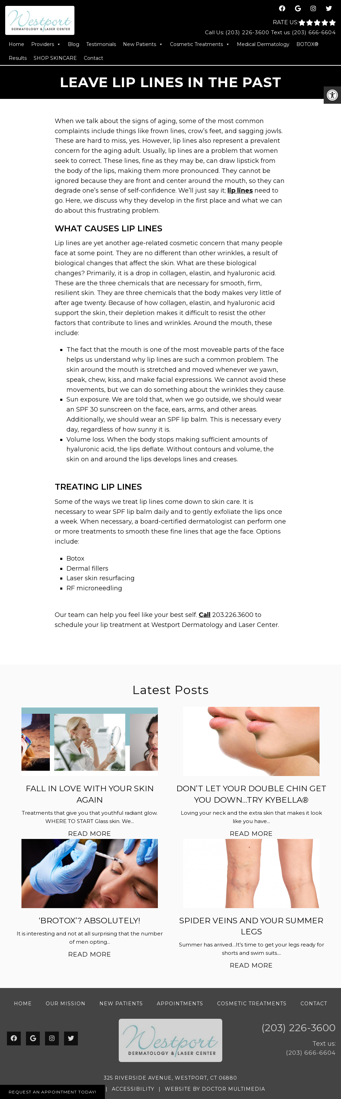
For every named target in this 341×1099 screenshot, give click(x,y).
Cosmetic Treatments (200, 44)
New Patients (143, 44)
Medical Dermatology (263, 44)
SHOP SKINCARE (55, 58)
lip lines (240, 190)
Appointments (180, 1003)
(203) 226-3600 (247, 32)
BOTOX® (307, 44)
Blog (73, 44)
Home (16, 44)
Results (18, 58)
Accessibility (133, 1089)
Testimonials (101, 44)
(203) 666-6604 (314, 32)
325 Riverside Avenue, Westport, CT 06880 (170, 1078)
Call (204, 615)
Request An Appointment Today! (52, 1092)
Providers (46, 44)
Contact (93, 58)
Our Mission (66, 1003)
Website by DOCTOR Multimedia (215, 1089)
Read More (89, 834)
